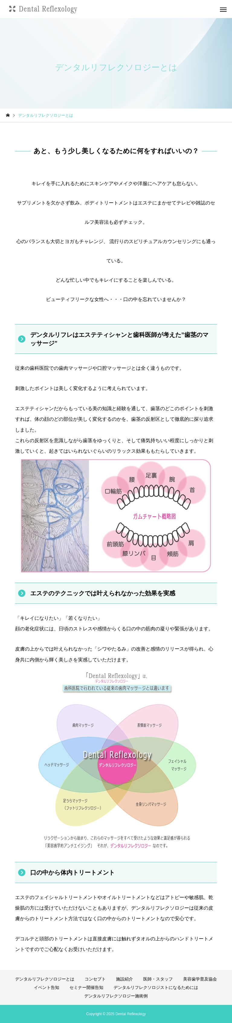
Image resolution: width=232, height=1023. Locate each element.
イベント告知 (46, 987)
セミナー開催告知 (86, 987)
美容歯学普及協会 (200, 979)
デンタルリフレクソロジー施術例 (116, 995)
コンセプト (95, 979)
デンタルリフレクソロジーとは (44, 979)
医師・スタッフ (158, 979)
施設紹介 (124, 979)
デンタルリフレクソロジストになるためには (156, 987)
